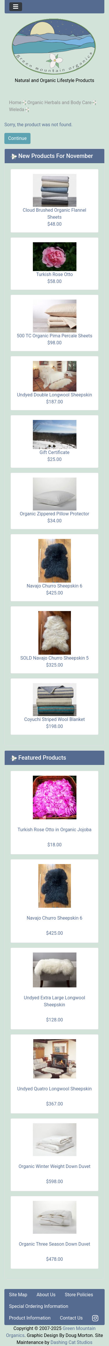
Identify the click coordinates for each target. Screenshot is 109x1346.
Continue (17, 138)
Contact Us (71, 1318)
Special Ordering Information (38, 1306)
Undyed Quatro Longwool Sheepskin (54, 1089)
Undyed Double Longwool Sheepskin (54, 395)
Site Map (18, 1294)
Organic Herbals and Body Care (59, 102)
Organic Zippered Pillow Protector (54, 514)
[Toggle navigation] (15, 6)
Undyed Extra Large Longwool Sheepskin (54, 1001)
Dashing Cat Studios (71, 1342)
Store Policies (79, 1294)
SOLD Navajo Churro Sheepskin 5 (54, 658)
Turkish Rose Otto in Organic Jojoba (54, 829)
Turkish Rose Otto (54, 274)
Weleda (16, 109)
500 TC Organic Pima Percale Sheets (54, 336)
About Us (46, 1294)
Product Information (30, 1318)
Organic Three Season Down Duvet (54, 1244)
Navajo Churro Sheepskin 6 (54, 586)
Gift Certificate (54, 452)
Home (15, 102)
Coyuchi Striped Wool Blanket (54, 719)
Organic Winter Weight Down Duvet (55, 1166)
